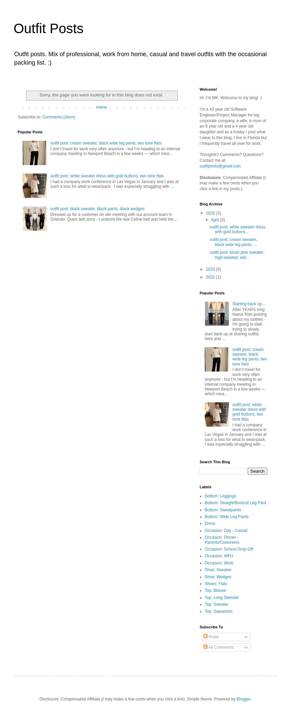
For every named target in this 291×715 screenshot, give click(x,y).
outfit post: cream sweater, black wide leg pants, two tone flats (106, 143)
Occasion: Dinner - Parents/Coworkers (222, 539)
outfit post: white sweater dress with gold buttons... (238, 229)
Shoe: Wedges (218, 577)
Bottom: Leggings (220, 496)
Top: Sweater (216, 604)
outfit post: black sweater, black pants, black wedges (97, 208)
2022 (211, 277)
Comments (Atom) (58, 117)
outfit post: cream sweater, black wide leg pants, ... (233, 242)
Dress (210, 523)
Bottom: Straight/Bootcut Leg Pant (235, 502)
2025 (211, 213)
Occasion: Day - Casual (226, 530)
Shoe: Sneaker (218, 569)
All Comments (218, 647)
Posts (211, 636)
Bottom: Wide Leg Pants (226, 516)
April (215, 220)
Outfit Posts (49, 28)
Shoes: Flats (216, 583)
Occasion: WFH (219, 556)
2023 (211, 269)
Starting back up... (248, 303)
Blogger (243, 699)
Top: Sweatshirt (218, 611)
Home (101, 107)
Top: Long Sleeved (221, 597)
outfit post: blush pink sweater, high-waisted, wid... (237, 255)
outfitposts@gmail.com (220, 166)
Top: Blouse (215, 590)
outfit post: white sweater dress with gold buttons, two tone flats (107, 176)
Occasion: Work (219, 563)
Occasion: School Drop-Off (229, 549)
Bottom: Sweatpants (223, 510)
